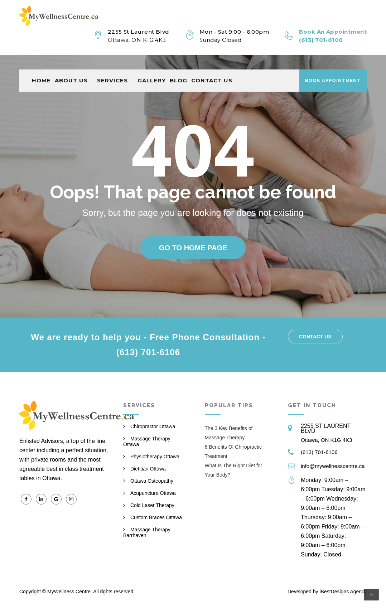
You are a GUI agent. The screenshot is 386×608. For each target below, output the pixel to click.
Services (112, 66)
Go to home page (193, 248)
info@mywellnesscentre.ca (333, 466)
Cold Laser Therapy (152, 505)
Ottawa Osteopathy (151, 481)
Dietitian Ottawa (148, 469)
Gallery (151, 66)
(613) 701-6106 (319, 452)
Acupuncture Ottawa (153, 493)
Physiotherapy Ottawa (154, 456)
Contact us (211, 66)
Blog (178, 66)
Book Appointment (333, 66)
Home (41, 66)
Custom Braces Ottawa (156, 517)
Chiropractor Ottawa (152, 426)
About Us (71, 66)
